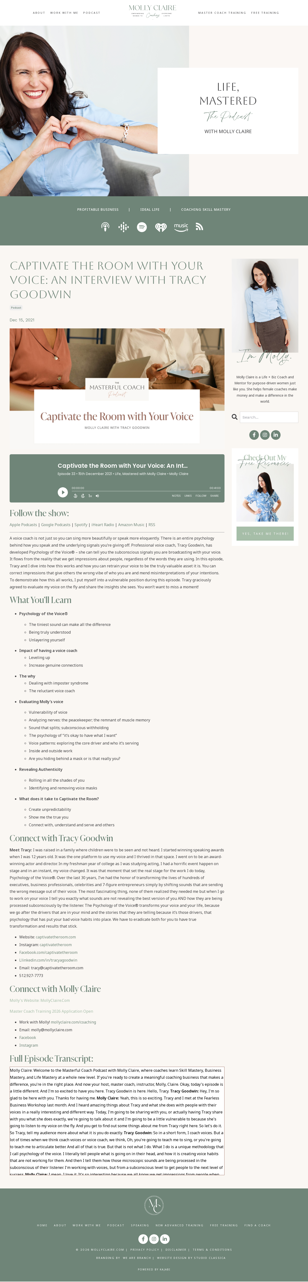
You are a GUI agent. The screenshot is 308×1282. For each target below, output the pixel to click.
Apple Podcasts (23, 524)
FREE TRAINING (265, 12)
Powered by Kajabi (154, 1270)
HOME (42, 1225)
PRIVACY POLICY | (146, 1250)
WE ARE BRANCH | (139, 1258)
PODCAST (92, 12)
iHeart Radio (102, 524)
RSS (151, 524)
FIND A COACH (257, 1225)
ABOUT (39, 12)
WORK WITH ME (64, 12)
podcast (16, 307)
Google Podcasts (56, 524)
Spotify (81, 524)
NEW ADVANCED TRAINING (180, 1225)
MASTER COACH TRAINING (222, 12)
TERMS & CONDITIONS (212, 1250)
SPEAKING (140, 1225)
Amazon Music (131, 524)
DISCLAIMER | (178, 1250)
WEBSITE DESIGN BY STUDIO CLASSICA (191, 1258)
